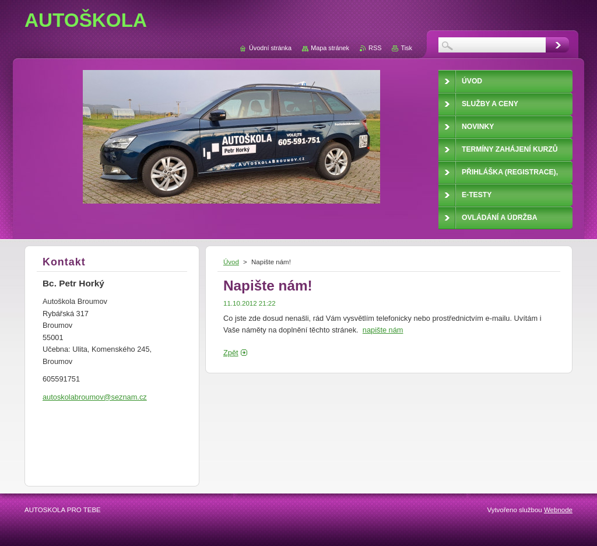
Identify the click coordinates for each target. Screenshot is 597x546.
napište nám (383, 330)
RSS (374, 47)
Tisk (406, 47)
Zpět (230, 352)
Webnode (558, 509)
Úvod (231, 261)
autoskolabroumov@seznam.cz (95, 397)
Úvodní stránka (270, 47)
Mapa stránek (330, 47)
